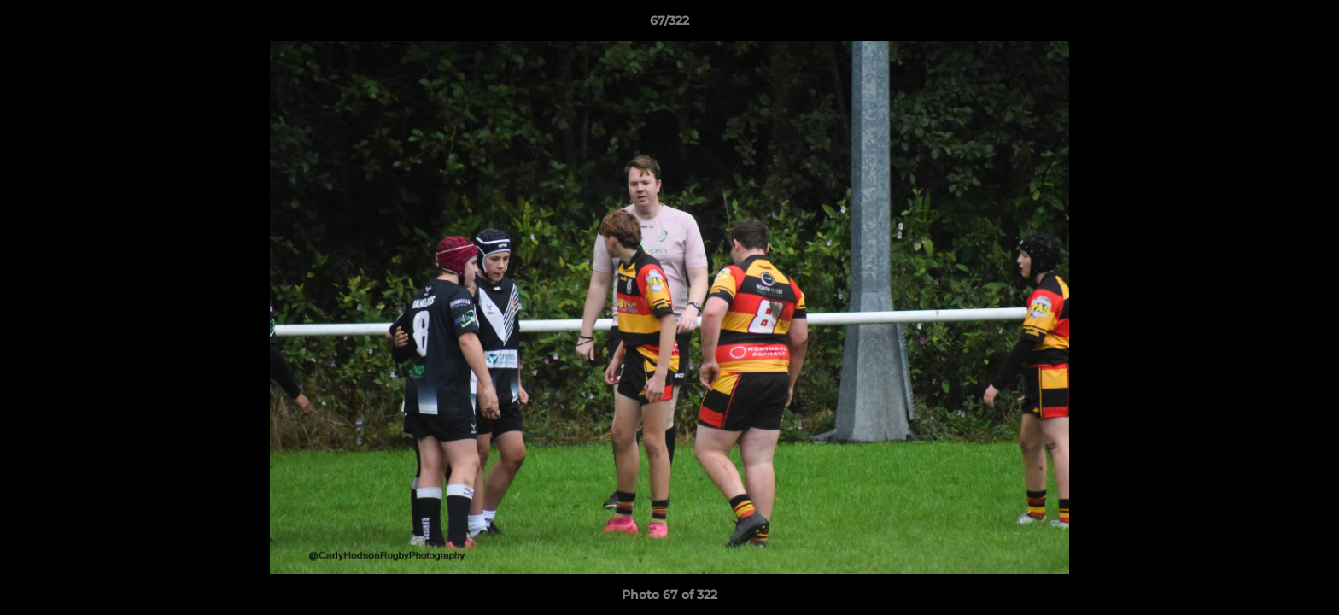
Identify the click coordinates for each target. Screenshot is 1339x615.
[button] (1308, 24)
